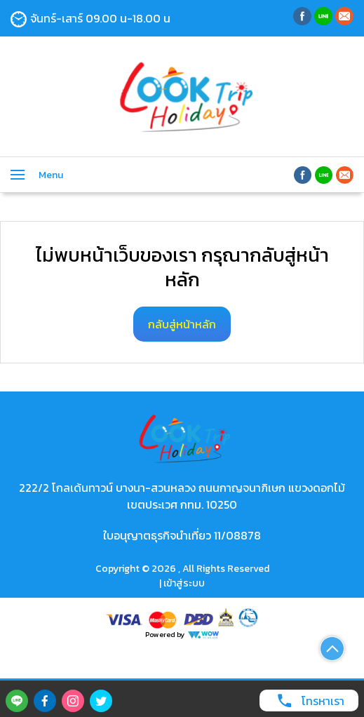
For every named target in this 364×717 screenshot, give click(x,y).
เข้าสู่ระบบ (184, 583)
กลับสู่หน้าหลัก (182, 324)
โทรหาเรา (307, 700)
